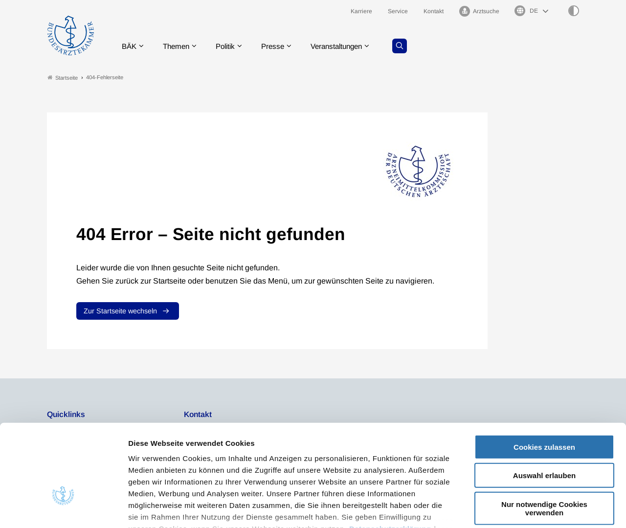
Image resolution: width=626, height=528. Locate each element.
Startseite (62, 77)
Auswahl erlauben (544, 405)
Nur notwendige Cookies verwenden (544, 438)
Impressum (149, 470)
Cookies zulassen (544, 377)
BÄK (130, 46)
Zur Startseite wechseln (120, 311)
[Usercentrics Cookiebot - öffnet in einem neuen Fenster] (63, 509)
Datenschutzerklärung (390, 459)
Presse (280, 46)
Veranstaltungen (346, 46)
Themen (178, 46)
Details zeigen (520, 509)
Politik (230, 46)
